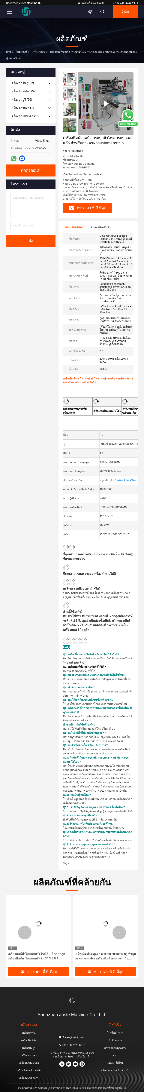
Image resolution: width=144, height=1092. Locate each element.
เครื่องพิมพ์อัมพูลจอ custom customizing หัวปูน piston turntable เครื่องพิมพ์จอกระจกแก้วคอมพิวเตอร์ (105, 956)
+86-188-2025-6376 (124, 2)
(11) (22, 107)
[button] (70, 130)
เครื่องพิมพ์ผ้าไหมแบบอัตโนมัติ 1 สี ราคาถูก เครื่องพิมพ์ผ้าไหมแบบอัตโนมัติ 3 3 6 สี (36, 956)
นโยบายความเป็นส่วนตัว (115, 1070)
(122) (22, 83)
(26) (21, 99)
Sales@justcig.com (90, 2)
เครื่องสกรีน (38, 51)
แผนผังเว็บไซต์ (115, 1062)
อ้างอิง (125, 11)
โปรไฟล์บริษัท (115, 1032)
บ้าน (8, 51)
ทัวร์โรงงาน (115, 1040)
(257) (23, 91)
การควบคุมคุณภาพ (115, 1047)
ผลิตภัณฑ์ (21, 51)
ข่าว (115, 1055)
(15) (25, 116)
